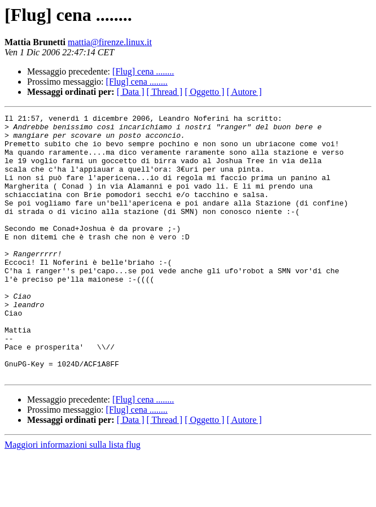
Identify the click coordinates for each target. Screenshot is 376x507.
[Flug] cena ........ (143, 71)
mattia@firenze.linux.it (110, 42)
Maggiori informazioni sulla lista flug (73, 497)
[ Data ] (131, 92)
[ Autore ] (243, 92)
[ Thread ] (165, 92)
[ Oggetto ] (204, 92)
